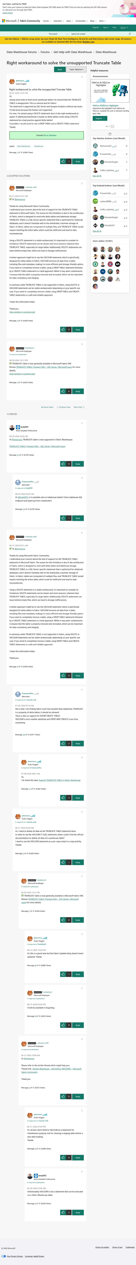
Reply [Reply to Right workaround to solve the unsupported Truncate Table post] (78, 161)
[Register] (100, 118)
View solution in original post (22, 312)
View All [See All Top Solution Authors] (97, 175)
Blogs (92, 21)
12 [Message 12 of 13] (18, 455)
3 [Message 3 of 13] (23, 853)
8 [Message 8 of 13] (35, 965)
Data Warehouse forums (22, 52)
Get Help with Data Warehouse (73, 52)
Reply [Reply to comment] (78, 329)
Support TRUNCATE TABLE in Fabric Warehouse (59, 780)
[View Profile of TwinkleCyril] (29, 348)
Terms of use (117, 1247)
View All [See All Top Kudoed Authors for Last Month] (97, 231)
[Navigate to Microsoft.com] (9, 20)
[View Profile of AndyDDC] (24, 426)
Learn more (8, 12)
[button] (60, 69)
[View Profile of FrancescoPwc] (28, 481)
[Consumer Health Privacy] (34, 1256)
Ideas (69, 21)
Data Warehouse (106, 52)
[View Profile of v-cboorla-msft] (30, 187)
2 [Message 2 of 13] (17, 320)
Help (114, 27)
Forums (46, 21)
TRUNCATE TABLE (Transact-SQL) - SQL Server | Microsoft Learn (44, 367)
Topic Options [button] (75, 69)
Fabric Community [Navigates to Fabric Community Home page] (30, 20)
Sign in (105, 27)
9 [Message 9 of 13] (35, 1016)
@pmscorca (20, 199)
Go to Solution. (50, 135)
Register (96, 27)
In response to (17, 354)
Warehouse (38, 146)
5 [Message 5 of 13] (35, 1148)
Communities (80, 21)
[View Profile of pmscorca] (20, 80)
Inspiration (58, 21)
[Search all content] (101, 33)
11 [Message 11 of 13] (30, 789)
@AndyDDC (23, 497)
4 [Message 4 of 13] (29, 1087)
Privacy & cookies (102, 1247)
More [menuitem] (101, 21)
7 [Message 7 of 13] (17, 382)
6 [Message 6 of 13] (35, 1203)
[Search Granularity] (58, 33)
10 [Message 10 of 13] (24, 734)
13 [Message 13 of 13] (24, 509)
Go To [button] (123, 27)
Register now (88, 41)
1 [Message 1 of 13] (17, 152)
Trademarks (130, 1247)
